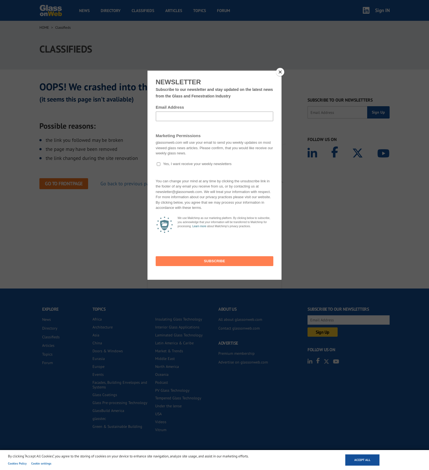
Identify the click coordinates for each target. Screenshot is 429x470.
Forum (223, 10)
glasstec (99, 418)
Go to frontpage (64, 183)
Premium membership (236, 353)
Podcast (161, 382)
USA (158, 413)
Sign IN (382, 10)
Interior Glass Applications (177, 327)
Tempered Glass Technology (178, 398)
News (84, 10)
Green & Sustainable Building (117, 426)
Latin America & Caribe (174, 343)
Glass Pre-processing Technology (119, 402)
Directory (111, 10)
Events (98, 374)
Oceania (162, 374)
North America (167, 366)
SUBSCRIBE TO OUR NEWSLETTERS (340, 100)
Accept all (362, 460)
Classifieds (143, 10)
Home (44, 27)
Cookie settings (41, 463)
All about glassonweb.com (240, 319)
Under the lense (168, 405)
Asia (95, 335)
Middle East (165, 358)
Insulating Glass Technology (178, 319)
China (97, 343)
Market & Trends (169, 350)
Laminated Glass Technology (179, 335)
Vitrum (160, 429)
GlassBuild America (108, 410)
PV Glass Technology (172, 390)
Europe (98, 366)
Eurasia (98, 358)
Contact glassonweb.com (239, 328)
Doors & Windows (107, 350)
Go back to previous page (127, 183)
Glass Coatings (104, 394)
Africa (97, 319)
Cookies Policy (17, 463)
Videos (160, 421)
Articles (173, 10)
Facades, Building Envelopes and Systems (119, 385)
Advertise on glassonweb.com (243, 362)
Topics (199, 10)
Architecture (102, 327)
